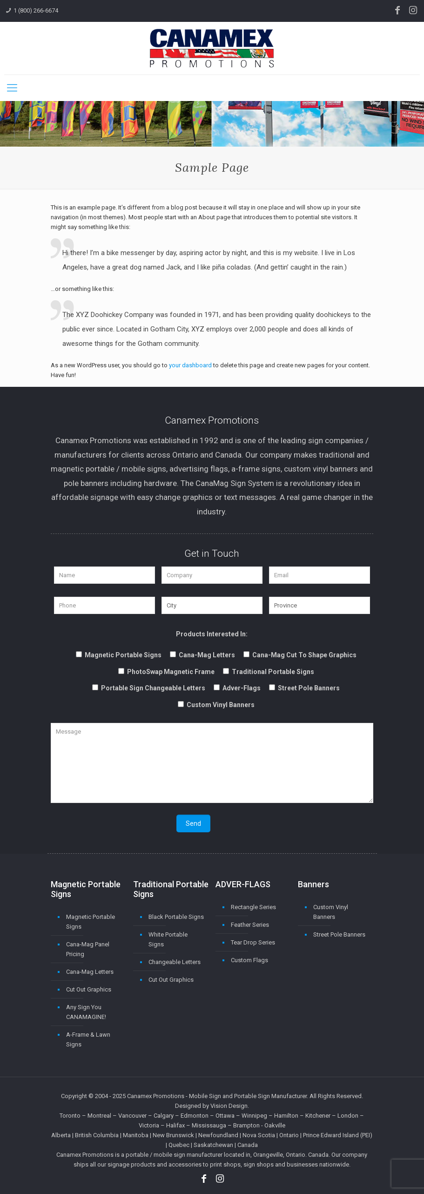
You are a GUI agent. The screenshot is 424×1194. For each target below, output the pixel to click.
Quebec (178, 1144)
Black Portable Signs (176, 916)
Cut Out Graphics (88, 989)
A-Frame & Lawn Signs (88, 1039)
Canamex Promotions (155, 1096)
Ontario (289, 1135)
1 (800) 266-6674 (35, 10)
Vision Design (229, 1105)
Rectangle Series (253, 907)
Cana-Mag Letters (90, 971)
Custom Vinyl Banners (330, 912)
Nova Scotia (258, 1135)
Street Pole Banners (339, 934)
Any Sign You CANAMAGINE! (86, 1012)
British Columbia (97, 1135)
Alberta (61, 1135)
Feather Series (250, 924)
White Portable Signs (168, 939)
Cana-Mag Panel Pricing (87, 949)
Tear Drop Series (253, 942)
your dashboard (190, 365)
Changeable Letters (174, 961)
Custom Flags (249, 960)
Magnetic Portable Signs (90, 921)
